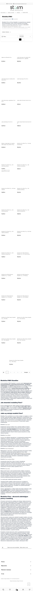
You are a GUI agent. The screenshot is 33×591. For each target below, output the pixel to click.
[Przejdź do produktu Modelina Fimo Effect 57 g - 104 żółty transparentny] (24, 137)
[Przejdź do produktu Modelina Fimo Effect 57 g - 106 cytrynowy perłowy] (9, 159)
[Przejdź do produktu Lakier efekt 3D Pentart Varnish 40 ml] (24, 94)
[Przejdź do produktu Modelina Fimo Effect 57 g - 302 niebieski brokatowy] (24, 182)
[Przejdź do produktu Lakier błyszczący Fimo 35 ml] (24, 73)
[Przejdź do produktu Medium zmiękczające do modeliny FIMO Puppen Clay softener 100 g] (9, 137)
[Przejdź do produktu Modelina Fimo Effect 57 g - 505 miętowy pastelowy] (9, 225)
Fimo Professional (9, 448)
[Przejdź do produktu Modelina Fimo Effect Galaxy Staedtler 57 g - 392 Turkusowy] (24, 333)
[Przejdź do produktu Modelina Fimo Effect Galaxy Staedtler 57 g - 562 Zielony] (16, 354)
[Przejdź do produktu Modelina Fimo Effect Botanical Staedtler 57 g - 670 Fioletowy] (24, 290)
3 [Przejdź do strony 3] (14, 372)
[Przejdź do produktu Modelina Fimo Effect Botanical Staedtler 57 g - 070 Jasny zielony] (24, 247)
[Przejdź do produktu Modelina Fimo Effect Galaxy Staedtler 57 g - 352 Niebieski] (9, 333)
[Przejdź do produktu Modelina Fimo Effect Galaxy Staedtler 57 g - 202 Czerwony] (24, 311)
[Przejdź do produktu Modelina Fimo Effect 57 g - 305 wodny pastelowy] (9, 204)
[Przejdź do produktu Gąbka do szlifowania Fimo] (9, 51)
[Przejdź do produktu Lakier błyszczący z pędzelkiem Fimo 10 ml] (9, 94)
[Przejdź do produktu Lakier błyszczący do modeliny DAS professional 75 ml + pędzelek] (24, 51)
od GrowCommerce (15, 578)
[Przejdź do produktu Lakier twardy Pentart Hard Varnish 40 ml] (24, 116)
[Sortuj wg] (25, 36)
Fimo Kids (7, 468)
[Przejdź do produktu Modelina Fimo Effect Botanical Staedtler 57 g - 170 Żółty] (9, 268)
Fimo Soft (7, 424)
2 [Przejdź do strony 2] (10, 372)
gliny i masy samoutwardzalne (12, 421)
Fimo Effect (8, 435)
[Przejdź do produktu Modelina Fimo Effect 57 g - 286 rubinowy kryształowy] (24, 159)
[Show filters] (9, 36)
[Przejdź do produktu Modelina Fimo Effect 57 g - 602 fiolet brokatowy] (24, 225)
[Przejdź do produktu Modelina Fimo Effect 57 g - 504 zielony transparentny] (24, 204)
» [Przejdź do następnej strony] (27, 372)
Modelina (3, 437)
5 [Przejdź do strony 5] (21, 372)
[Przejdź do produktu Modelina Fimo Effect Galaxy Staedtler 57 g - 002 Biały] (9, 311)
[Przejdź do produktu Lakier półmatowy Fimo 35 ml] (9, 116)
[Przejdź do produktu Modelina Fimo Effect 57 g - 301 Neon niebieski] (9, 182)
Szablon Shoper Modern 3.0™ (6, 578)
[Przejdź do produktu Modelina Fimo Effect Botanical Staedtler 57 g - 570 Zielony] (9, 290)
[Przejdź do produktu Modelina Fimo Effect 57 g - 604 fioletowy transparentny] (9, 247)
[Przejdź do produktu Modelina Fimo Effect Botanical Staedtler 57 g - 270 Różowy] (24, 268)
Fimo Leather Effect (9, 459)
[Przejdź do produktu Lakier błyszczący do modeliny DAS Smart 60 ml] (9, 73)
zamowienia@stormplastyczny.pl (20, 3)
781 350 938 (10, 3)
